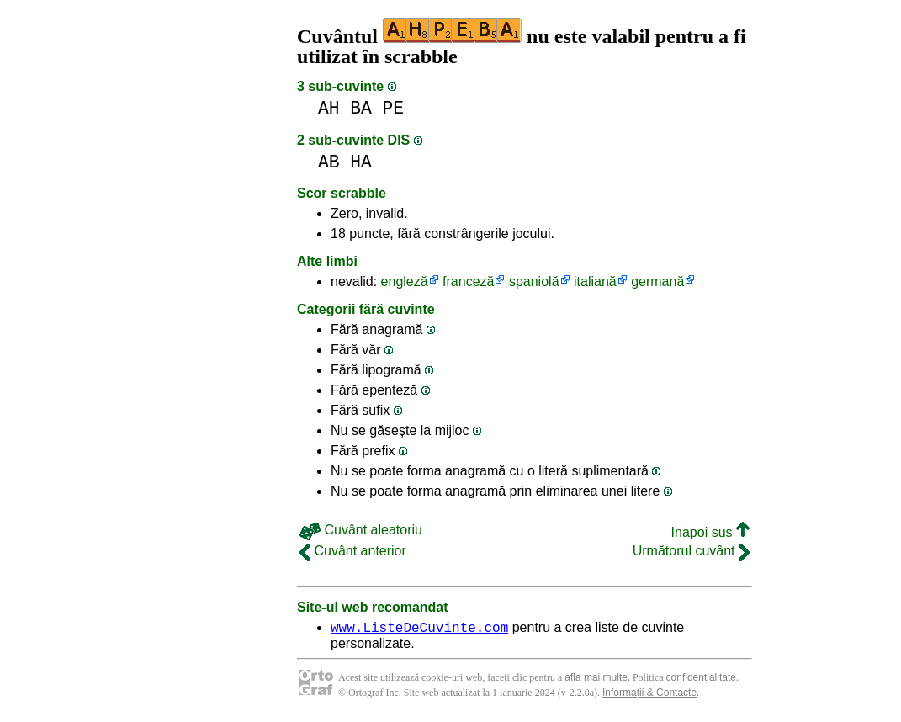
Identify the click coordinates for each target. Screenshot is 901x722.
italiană (595, 281)
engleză (404, 281)
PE (394, 108)
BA (361, 108)
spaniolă (534, 281)
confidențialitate (701, 680)
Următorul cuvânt (691, 551)
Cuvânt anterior (352, 551)
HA (361, 162)
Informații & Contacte (649, 695)
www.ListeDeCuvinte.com (419, 629)
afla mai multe (596, 680)
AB (329, 162)
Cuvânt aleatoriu (360, 530)
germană (657, 281)
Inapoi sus (710, 532)
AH (329, 108)
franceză (468, 281)
